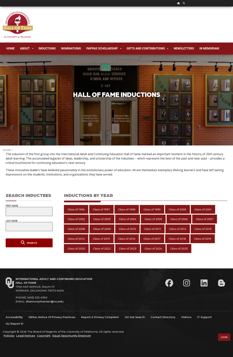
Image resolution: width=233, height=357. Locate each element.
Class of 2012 (177, 229)
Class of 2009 (102, 229)
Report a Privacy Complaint (100, 317)
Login (224, 337)
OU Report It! (14, 323)
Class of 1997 (101, 209)
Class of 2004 (127, 219)
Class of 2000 (177, 209)
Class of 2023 (127, 248)
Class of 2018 (177, 238)
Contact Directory (163, 317)
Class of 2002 (76, 219)
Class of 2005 (153, 219)
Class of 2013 (203, 229)
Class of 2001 (203, 209)
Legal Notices (25, 335)
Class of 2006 (179, 219)
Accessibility (14, 317)
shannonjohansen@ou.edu (45, 301)
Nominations (71, 48)
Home (10, 48)
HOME (7, 150)
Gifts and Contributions (147, 48)
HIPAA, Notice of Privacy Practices (52, 317)
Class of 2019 (202, 238)
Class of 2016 (126, 238)
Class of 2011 (152, 229)
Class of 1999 (152, 209)
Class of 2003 (102, 219)
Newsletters (184, 48)
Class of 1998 (126, 209)
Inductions (47, 48)
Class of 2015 (101, 238)
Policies (9, 335)
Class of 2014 (76, 238)
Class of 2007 (204, 219)
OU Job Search (135, 317)
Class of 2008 (76, 229)
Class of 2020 (76, 248)
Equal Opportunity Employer (71, 335)
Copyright (44, 335)
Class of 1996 (76, 209)
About (26, 48)
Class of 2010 (127, 229)
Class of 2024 (153, 248)
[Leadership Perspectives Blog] (221, 283)
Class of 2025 (179, 248)
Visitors (186, 317)
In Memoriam (209, 48)
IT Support (204, 317)
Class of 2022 (102, 248)
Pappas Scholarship (103, 48)
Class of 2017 (152, 238)
